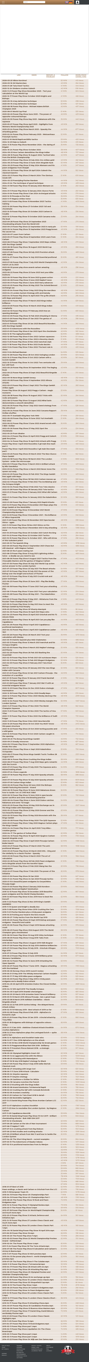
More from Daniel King (81, 76)
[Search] (34, 2)
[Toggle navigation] (3, 2)
